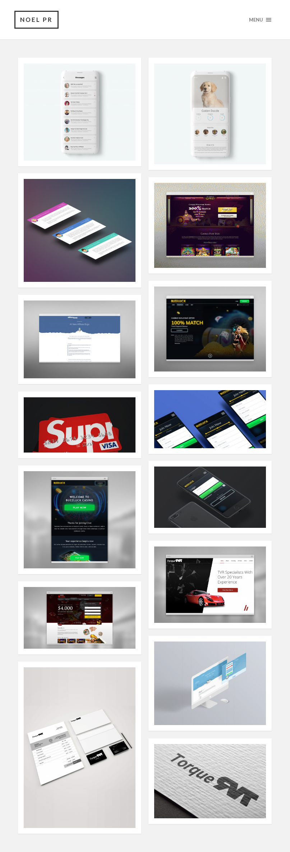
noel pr (36, 19)
